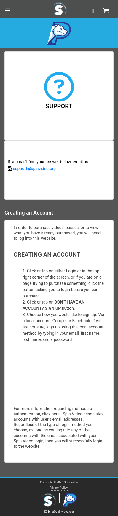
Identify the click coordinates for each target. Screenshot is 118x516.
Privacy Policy (59, 487)
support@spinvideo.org (34, 168)
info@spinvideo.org (59, 511)
